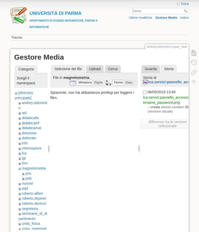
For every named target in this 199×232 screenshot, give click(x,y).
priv (28, 173)
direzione (29, 133)
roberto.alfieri (32, 193)
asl (24, 113)
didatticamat (31, 128)
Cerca (186, 11)
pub (28, 178)
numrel (27, 183)
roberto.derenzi (34, 203)
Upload (95, 69)
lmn (25, 163)
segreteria (30, 209)
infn (25, 143)
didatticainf (30, 123)
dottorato (29, 138)
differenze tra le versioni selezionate (167, 124)
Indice (184, 18)
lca (24, 153)
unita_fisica (31, 223)
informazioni (31, 148)
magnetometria (34, 168)
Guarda (151, 69)
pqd (25, 188)
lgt (24, 158)
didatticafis (30, 118)
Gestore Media (166, 18)
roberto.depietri (34, 198)
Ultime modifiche (140, 18)
